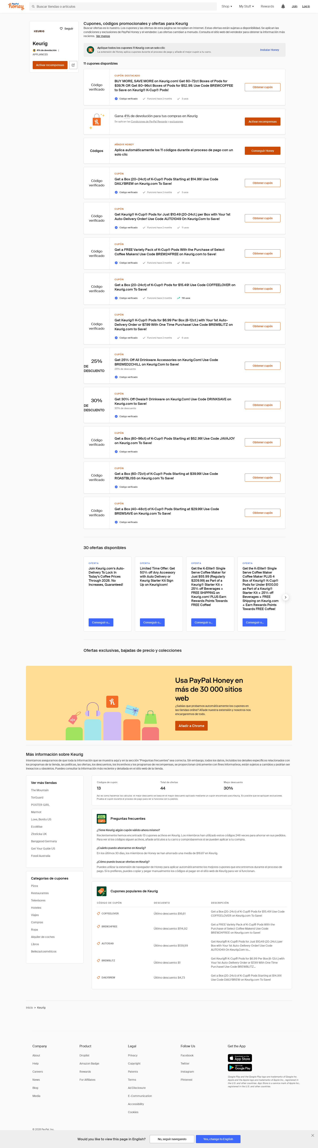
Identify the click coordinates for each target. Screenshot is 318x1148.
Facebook (187, 1055)
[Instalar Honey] (269, 49)
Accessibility (136, 1104)
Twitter (185, 1063)
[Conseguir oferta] (101, 622)
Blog (35, 1088)
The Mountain (40, 790)
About (36, 1055)
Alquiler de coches (43, 937)
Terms (132, 1080)
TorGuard (37, 797)
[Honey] (16, 6)
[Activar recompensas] (50, 65)
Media (36, 1096)
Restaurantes (40, 893)
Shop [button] (227, 6)
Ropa (34, 929)
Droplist (84, 1055)
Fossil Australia (40, 856)
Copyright (134, 1063)
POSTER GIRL (40, 805)
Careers (37, 1071)
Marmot (36, 812)
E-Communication (140, 1096)
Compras (37, 922)
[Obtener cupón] (262, 87)
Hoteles (36, 908)
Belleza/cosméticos (43, 951)
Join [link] (294, 6)
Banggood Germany (44, 841)
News (36, 1080)
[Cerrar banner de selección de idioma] (312, 1135)
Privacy (133, 1055)
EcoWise (36, 826)
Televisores (38, 900)
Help (35, 1063)
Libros (35, 944)
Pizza (34, 886)
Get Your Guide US (43, 848)
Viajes (35, 915)
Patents (133, 1071)
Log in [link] (306, 6)
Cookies (133, 1112)
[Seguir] (66, 29)
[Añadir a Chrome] (191, 726)
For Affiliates (87, 1080)
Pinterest (186, 1080)
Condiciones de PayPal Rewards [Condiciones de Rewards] (149, 121)
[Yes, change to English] (218, 1139)
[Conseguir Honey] (262, 151)
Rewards (267, 6)
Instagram (187, 1071)
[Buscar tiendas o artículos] (123, 6)
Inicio (29, 1007)
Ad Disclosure (137, 1088)
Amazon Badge (89, 1063)
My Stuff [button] (246, 6)
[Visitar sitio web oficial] (73, 65)
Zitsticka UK (39, 834)
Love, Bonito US (41, 819)
